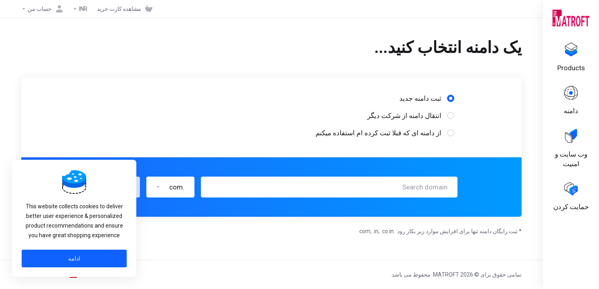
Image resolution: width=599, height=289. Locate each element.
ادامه (74, 258)
